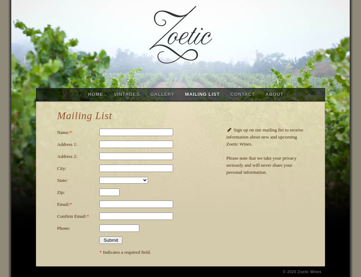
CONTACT (243, 94)
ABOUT (274, 94)
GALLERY (162, 94)
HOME (95, 94)
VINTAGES (127, 94)
